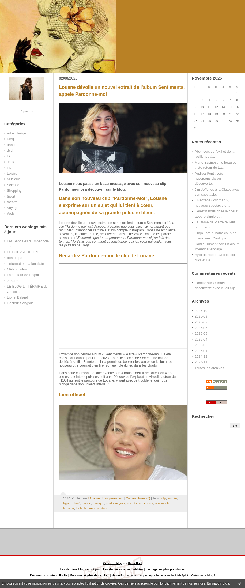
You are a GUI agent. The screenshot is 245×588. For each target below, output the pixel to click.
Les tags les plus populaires (165, 569)
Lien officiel (72, 394)
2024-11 (201, 362)
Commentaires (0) (138, 498)
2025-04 (201, 339)
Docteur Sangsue (20, 303)
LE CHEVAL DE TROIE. (25, 252)
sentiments (145, 503)
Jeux (10, 162)
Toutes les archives (209, 368)
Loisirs (12, 173)
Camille (200, 283)
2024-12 (201, 357)
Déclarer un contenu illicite (48, 575)
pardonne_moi (115, 503)
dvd (10, 150)
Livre (10, 168)
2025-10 (201, 311)
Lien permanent (112, 498)
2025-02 (201, 345)
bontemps (14, 258)
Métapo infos (17, 269)
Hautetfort (135, 563)
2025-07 (201, 322)
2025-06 (201, 328)
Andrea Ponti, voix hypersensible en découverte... (209, 178)
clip (163, 498)
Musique (13, 179)
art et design (16, 133)
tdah (79, 508)
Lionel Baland (17, 297)
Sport (11, 196)
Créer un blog (112, 563)
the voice (90, 508)
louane (86, 503)
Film (10, 156)
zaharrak (13, 281)
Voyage (12, 208)
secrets (132, 503)
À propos (26, 111)
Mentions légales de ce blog (89, 575)
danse (11, 145)
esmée (172, 498)
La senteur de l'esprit (23, 275)
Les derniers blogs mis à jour (80, 569)
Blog (10, 139)
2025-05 (201, 333)
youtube (102, 508)
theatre (12, 202)
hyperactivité (71, 503)
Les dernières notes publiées (123, 569)
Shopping (14, 191)
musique (98, 503)
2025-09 (201, 316)
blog (210, 575)
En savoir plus (218, 583)
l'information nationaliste (25, 264)
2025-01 (201, 351)
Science (13, 185)
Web (10, 214)
